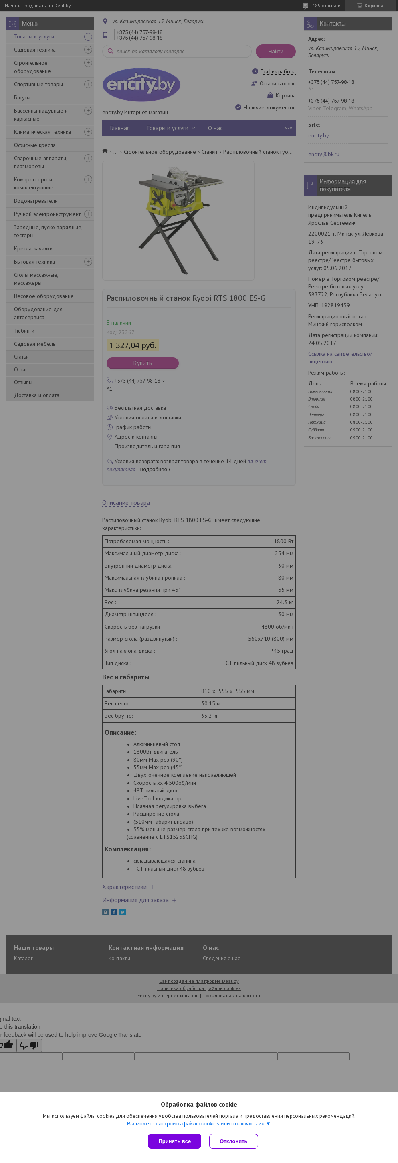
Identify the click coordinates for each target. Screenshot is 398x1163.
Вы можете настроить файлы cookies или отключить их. (196, 1124)
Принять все (174, 1141)
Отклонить (233, 1141)
